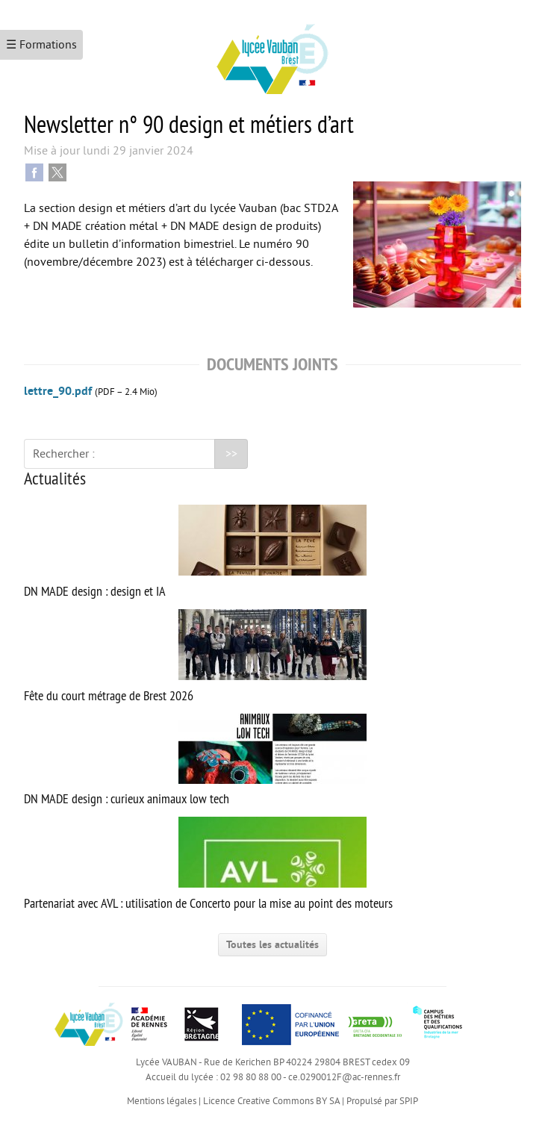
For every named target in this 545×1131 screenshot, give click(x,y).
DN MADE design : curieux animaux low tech (195, 761)
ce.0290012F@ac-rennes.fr (344, 1077)
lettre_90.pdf (58, 391)
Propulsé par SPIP (382, 1101)
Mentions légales (161, 1101)
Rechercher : (64, 454)
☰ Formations (41, 45)
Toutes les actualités (272, 944)
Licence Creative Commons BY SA (271, 1101)
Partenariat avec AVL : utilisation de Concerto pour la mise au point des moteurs (208, 864)
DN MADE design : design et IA (195, 552)
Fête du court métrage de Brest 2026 (195, 656)
